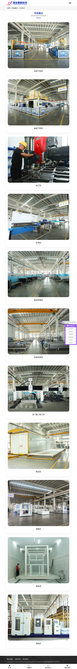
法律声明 (18, 659)
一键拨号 (29, 666)
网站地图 (10, 659)
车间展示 (15, 8)
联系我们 (26, 659)
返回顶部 (67, 666)
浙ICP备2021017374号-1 (52, 662)
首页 (8, 8)
